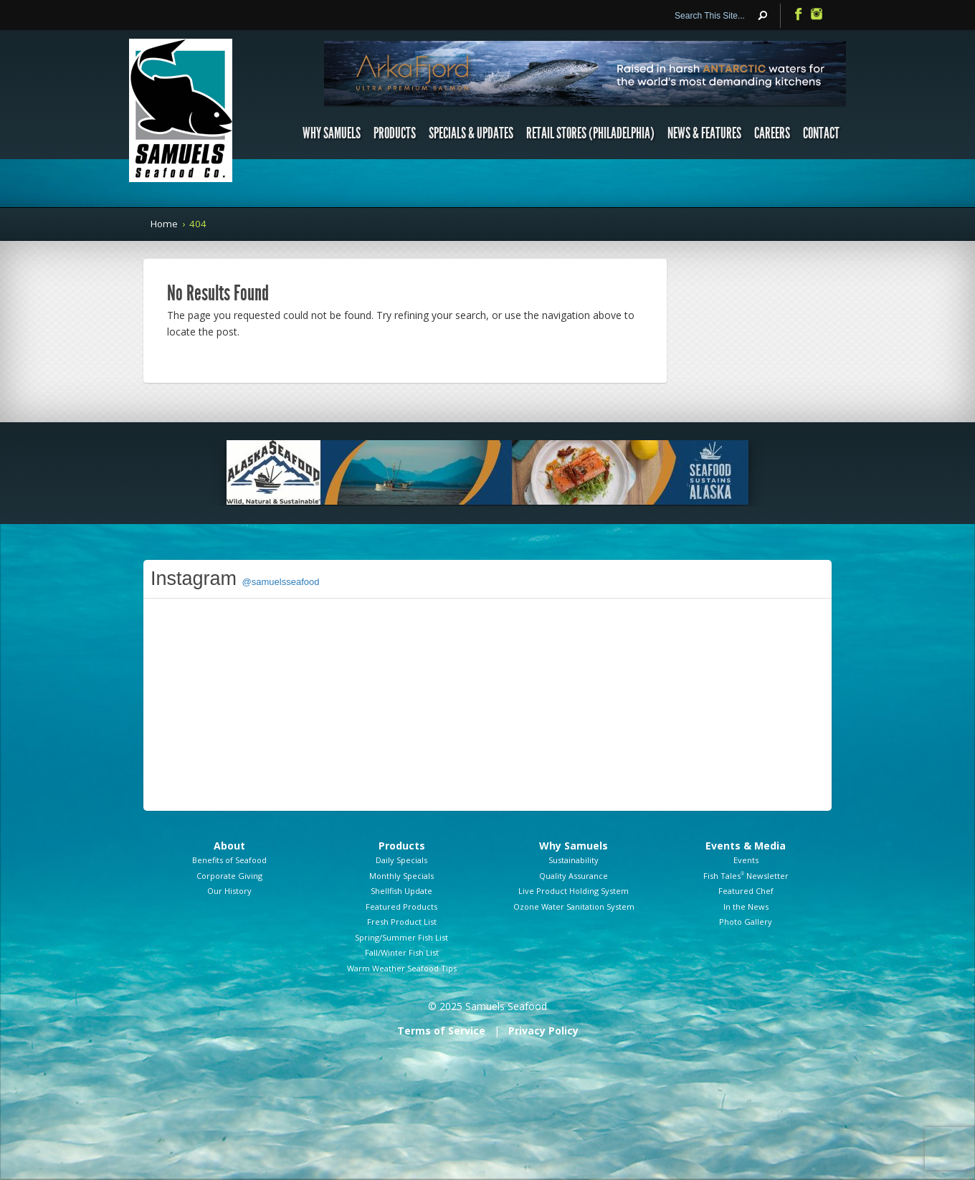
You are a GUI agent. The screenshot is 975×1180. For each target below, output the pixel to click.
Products (395, 133)
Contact (821, 133)
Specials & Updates (471, 133)
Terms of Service (441, 1030)
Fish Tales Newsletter (746, 875)
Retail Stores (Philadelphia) (590, 133)
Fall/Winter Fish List (402, 952)
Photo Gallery (745, 921)
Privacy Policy (543, 1030)
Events (745, 860)
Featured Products (401, 906)
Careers (772, 133)
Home (164, 223)
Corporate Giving (229, 875)
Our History (229, 890)
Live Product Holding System (573, 890)
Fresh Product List (402, 921)
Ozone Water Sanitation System (573, 906)
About (229, 845)
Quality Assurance (573, 875)
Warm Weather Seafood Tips (402, 968)
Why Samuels (332, 133)
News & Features (704, 133)
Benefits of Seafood (229, 860)
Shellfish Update (401, 890)
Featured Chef (746, 890)
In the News (746, 906)
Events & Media (745, 845)
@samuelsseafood (281, 581)
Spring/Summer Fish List (401, 937)
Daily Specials (401, 860)
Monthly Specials (401, 875)
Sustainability (573, 860)
